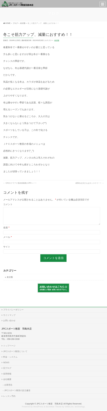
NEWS (6, 362)
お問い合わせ (9, 320)
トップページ (9, 345)
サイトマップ (9, 315)
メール (7, 240)
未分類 (56, 40)
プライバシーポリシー (13, 310)
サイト (6, 250)
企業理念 (8, 385)
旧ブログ (7, 368)
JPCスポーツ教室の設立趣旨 (17, 390)
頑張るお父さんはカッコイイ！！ (89, 183)
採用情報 (7, 374)
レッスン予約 (9, 396)
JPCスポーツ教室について (15, 351)
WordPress (38, 406)
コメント (8, 204)
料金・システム (10, 357)
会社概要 (7, 379)
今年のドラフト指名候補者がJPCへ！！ (20, 183)
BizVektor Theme (53, 406)
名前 (6, 231)
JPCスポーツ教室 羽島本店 (50, 404)
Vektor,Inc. (69, 406)
